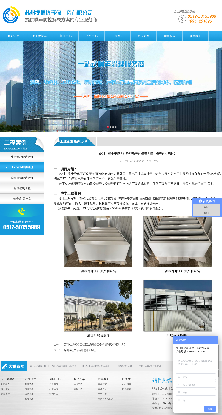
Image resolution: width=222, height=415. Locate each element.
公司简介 (5, 384)
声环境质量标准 (38, 366)
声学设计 (102, 389)
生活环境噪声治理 (22, 156)
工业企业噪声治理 (22, 167)
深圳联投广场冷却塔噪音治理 (80, 350)
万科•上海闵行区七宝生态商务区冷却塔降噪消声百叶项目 (95, 344)
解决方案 (143, 36)
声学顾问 (102, 384)
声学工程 (78, 389)
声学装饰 (102, 394)
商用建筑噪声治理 (22, 177)
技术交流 (53, 394)
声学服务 (169, 36)
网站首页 (14, 36)
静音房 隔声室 (22, 198)
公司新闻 (53, 384)
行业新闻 (53, 389)
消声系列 (29, 384)
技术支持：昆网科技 (162, 408)
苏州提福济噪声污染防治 (64, 366)
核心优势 (5, 389)
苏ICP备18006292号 (173, 403)
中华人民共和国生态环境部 (95, 366)
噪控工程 (78, 384)
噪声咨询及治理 (106, 399)
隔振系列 (29, 399)
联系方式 (126, 389)
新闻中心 (66, 36)
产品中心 (92, 36)
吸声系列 (29, 394)
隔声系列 (29, 389)
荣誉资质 (5, 394)
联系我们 (195, 36)
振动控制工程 (22, 188)
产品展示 (30, 379)
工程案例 (118, 36)
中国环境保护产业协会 (150, 366)
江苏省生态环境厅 (124, 366)
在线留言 (126, 384)
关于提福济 (39, 36)
